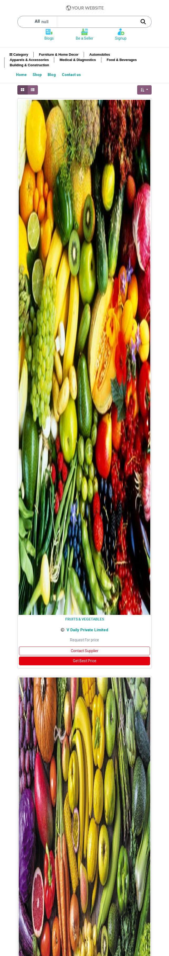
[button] (144, 90)
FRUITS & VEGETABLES (84, 618)
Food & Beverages (122, 60)
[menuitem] (21, 75)
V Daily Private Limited (87, 630)
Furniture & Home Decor (58, 54)
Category (18, 54)
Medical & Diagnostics (77, 60)
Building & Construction (29, 65)
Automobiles (99, 54)
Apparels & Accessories (29, 60)
